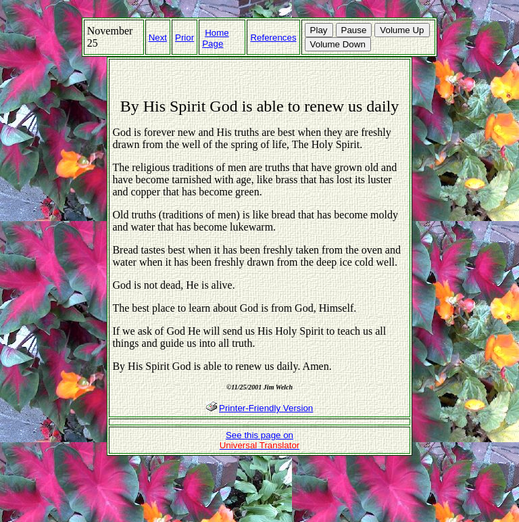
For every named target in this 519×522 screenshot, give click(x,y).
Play (319, 30)
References (273, 37)
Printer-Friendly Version (266, 408)
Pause (354, 30)
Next (158, 37)
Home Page (215, 38)
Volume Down (338, 44)
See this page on (260, 440)
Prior (184, 37)
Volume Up (402, 30)
